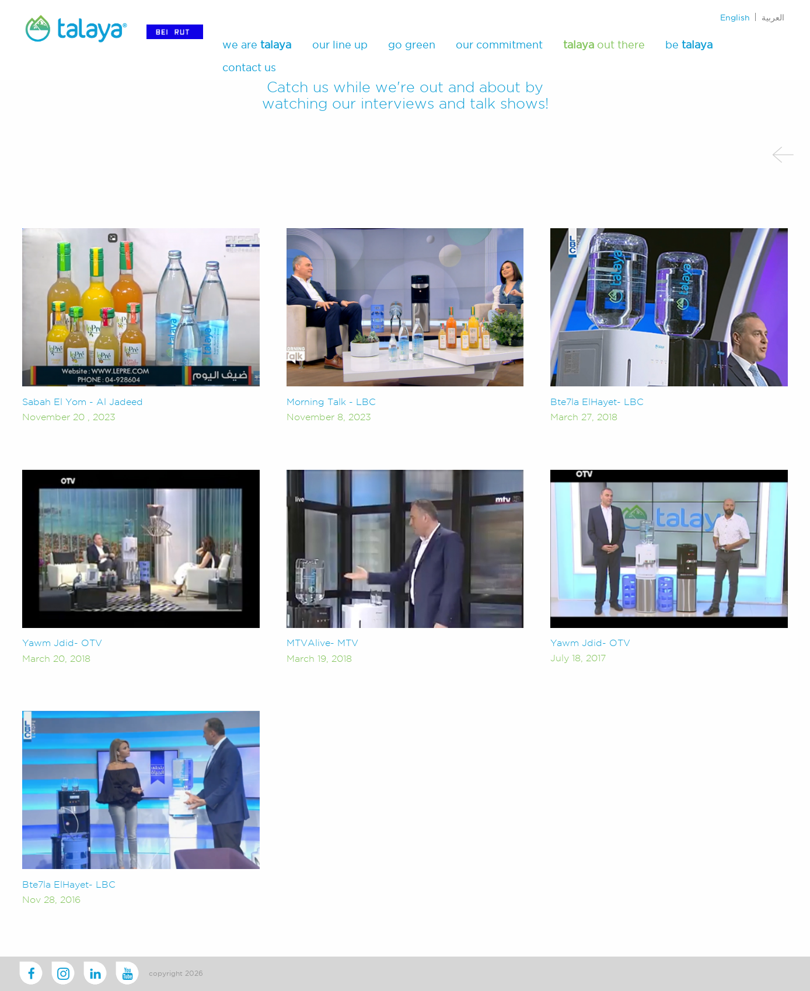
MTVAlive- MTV (322, 643)
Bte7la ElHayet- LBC (597, 402)
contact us (249, 66)
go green (411, 44)
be (689, 44)
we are (256, 44)
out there (604, 44)
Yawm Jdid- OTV (62, 643)
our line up (340, 44)
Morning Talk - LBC (331, 402)
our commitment (499, 44)
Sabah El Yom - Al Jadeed (82, 402)
